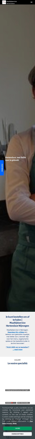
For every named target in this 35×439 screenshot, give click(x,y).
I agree (17, 428)
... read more (17, 349)
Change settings (17, 434)
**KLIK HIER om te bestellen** (17, 347)
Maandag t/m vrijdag (16, 332)
